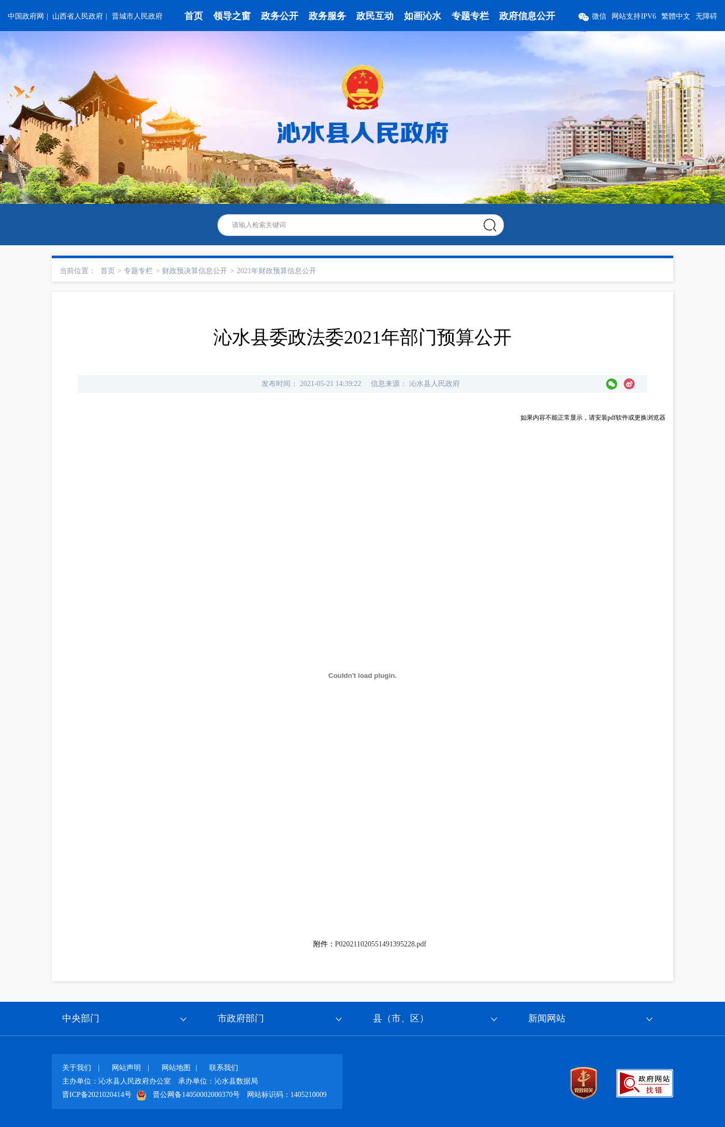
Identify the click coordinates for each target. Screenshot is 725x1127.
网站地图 (176, 1068)
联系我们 (223, 1068)
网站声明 (126, 1068)
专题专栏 (470, 16)
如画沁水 (422, 16)
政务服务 (327, 16)
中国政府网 (26, 16)
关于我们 (76, 1068)
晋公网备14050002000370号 (196, 1095)
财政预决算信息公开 (194, 271)
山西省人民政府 (77, 16)
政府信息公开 (527, 16)
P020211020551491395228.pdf (380, 944)
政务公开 (279, 16)
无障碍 (706, 16)
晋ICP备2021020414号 (97, 1095)
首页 (193, 16)
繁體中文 (675, 16)
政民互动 (375, 16)
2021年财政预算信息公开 (276, 271)
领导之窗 (232, 16)
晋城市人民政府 (137, 16)
